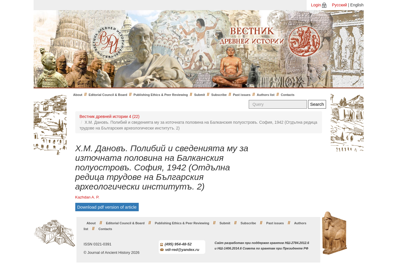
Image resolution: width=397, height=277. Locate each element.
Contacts (287, 94)
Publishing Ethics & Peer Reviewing (160, 94)
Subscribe (219, 94)
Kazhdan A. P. (87, 197)
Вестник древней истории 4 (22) (110, 116)
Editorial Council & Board (108, 94)
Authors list (266, 94)
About (78, 94)
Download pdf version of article (107, 207)
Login (316, 5)
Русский (339, 5)
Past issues (242, 94)
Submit (199, 94)
